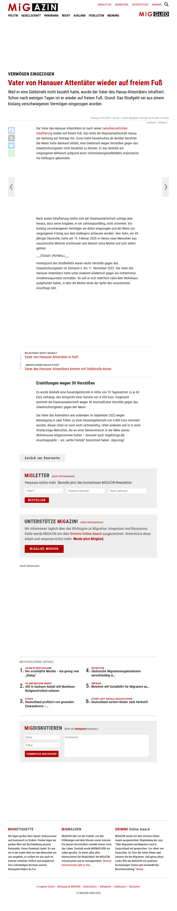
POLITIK (13, 15)
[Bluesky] (11, 145)
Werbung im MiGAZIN (69, 886)
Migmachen (121, 4)
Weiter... (140, 869)
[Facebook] (11, 130)
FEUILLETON (96, 15)
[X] (11, 138)
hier (34, 869)
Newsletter (104, 4)
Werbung (157, 4)
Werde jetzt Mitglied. (88, 539)
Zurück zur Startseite (42, 458)
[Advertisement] (88, 44)
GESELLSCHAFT (31, 15)
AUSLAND (80, 15)
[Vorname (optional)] (86, 490)
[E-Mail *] (44, 490)
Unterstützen (140, 4)
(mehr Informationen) (63, 476)
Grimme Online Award (86, 534)
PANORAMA (51, 15)
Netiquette (81, 728)
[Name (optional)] (127, 490)
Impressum (120, 886)
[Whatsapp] (11, 153)
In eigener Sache (46, 886)
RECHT (66, 15)
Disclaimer (134, 886)
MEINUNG (113, 15)
